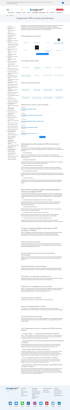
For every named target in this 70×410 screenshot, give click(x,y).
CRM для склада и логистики (13, 127)
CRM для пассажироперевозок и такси (13, 106)
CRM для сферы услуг (11, 133)
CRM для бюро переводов (12, 46)
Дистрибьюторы (46, 391)
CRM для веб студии (11, 47)
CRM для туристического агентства (12, 143)
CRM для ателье (10, 36)
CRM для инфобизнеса (11, 62)
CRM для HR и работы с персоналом (12, 28)
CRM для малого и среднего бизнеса (12, 77)
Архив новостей (57, 393)
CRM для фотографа (11, 151)
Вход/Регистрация (60, 9)
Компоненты (19, 12)
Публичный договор (58, 395)
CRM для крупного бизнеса (12, 75)
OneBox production (37, 42)
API (47, 12)
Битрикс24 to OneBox (58, 67)
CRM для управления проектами (13, 145)
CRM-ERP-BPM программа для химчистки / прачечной (37, 98)
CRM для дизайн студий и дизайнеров (12, 54)
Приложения (23, 388)
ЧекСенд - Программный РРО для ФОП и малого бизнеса (26, 76)
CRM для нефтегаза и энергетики (13, 95)
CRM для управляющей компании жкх (12, 147)
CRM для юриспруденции (12, 159)
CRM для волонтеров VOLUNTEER (36, 68)
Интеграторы (45, 390)
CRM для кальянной (11, 64)
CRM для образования (11, 98)
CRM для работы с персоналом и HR (13, 121)
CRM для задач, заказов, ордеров (12, 59)
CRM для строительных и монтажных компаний (12, 131)
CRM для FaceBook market (58, 75)
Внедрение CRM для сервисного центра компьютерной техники (37, 90)
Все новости (42, 136)
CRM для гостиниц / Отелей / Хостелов (12, 50)
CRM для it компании (11, 30)
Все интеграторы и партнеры (42, 53)
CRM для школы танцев (12, 157)
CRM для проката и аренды (12, 117)
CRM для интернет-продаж (12, 61)
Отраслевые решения (36, 391)
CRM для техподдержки (12, 136)
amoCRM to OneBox (48, 67)
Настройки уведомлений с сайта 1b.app (29, 133)
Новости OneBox (57, 390)
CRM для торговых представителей (11, 141)
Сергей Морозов (59, 50)
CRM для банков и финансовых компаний (13, 41)
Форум (28, 12)
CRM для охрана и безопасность (13, 101)
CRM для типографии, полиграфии (11, 138)
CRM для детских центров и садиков (12, 52)
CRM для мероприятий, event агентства (13, 88)
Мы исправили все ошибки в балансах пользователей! (31, 115)
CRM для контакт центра (12, 71)
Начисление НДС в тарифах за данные (28, 109)
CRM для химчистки (11, 154)
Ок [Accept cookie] (62, 2)
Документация (42, 12)
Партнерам (58, 12)
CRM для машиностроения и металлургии (12, 82)
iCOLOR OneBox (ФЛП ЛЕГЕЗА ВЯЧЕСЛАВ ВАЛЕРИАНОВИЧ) (59, 43)
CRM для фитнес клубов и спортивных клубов (12, 149)
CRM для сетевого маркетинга (13, 126)
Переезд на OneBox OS (26, 67)
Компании (35, 12)
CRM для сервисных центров (13, 124)
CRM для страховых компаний (13, 129)
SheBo (48, 42)
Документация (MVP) (47, 388)
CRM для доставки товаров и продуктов (13, 57)
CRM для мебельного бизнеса (13, 84)
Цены (24, 12)
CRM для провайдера (11, 110)
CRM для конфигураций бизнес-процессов (13, 73)
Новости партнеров (58, 391)
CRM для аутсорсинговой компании (12, 38)
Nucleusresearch (29, 148)
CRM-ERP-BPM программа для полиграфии (58, 98)
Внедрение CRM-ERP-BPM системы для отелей (26, 90)
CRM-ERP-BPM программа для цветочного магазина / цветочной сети (47, 98)
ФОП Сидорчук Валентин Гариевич (48, 51)
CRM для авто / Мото (11, 33)
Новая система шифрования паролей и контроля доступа (32, 121)
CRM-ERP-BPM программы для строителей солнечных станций (47, 90)
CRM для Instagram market (47, 75)
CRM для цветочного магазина (13, 156)
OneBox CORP (26, 42)
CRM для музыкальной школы (13, 92)
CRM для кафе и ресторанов (12, 68)
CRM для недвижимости (12, 93)
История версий (24, 391)
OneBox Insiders (36, 50)
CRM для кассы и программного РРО (13, 66)
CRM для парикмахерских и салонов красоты (12, 103)
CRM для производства (12, 115)
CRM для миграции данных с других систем (12, 90)
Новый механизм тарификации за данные (29, 127)
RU (7, 9)
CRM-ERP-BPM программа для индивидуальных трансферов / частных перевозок (26, 98)
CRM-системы (11, 12)
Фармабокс (37, 75)
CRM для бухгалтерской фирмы (13, 44)
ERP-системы (34, 390)
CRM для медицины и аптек (12, 85)
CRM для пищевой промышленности (11, 108)
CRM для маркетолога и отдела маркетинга (13, 80)
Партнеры (56, 388)
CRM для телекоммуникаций (12, 134)
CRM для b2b (10, 26)
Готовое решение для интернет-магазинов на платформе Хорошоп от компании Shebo (59, 90)
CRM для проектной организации (11, 114)
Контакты (52, 12)
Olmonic (26, 50)
